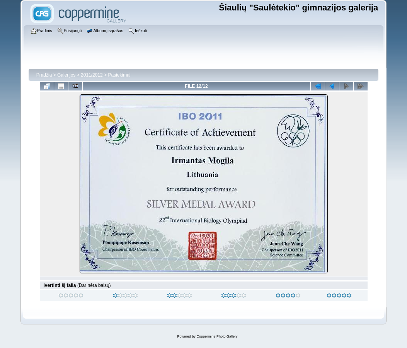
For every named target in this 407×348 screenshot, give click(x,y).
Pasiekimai (119, 75)
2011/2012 (92, 75)
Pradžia (44, 75)
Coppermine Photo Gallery (216, 336)
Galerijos (66, 75)
